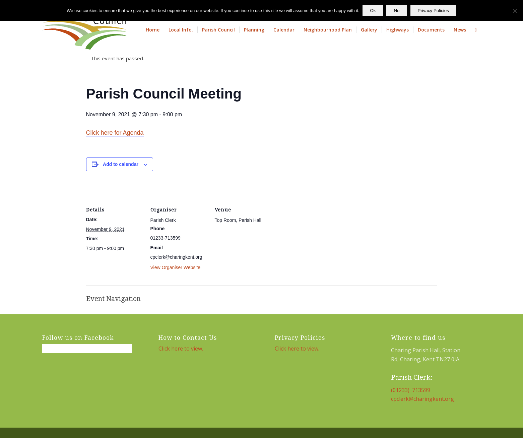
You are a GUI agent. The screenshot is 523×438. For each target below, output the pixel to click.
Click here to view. (180, 348)
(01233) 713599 (410, 390)
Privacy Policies (433, 10)
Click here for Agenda (115, 132)
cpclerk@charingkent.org (422, 398)
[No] (514, 10)
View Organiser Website (175, 267)
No (397, 10)
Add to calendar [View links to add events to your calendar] (120, 164)
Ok (373, 10)
